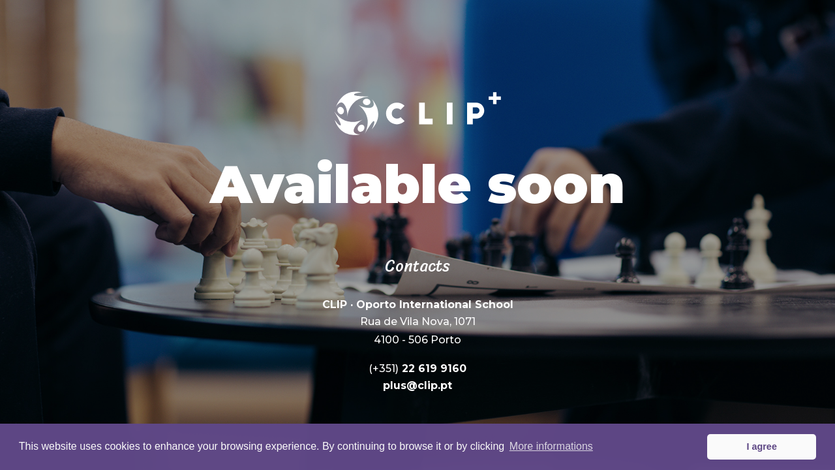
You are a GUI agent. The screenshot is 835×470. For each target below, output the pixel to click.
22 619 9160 (417, 368)
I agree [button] (761, 446)
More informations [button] (551, 446)
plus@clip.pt (417, 385)
